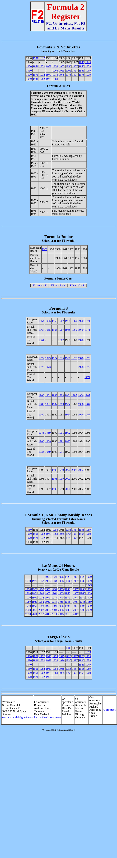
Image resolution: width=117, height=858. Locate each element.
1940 (29, 664)
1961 (35, 533)
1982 (42, 78)
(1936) (68, 581)
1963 (49, 533)
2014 (54, 614)
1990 (28, 605)
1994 (54, 605)
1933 (47, 581)
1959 (88, 66)
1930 (28, 581)
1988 (41, 432)
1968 (81, 70)
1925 (61, 576)
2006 (67, 609)
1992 (67, 432)
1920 (29, 656)
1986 (80, 395)
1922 (42, 656)
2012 (41, 614)
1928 (82, 576)
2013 (47, 614)
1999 (61, 469)
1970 (29, 74)
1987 (87, 395)
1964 (55, 70)
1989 (48, 432)
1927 (76, 576)
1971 (35, 74)
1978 (81, 74)
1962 (42, 533)
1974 (55, 74)
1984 (55, 78)
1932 (42, 58)
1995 (61, 605)
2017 (76, 614)
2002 (80, 469)
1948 (81, 62)
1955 (62, 66)
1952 (42, 66)
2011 (34, 614)
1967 (75, 70)
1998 (54, 469)
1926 (67, 576)
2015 (61, 614)
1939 (89, 581)
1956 (68, 66)
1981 (35, 78)
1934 (54, 581)
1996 (67, 605)
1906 (68, 648)
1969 (88, 70)
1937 (76, 581)
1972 (42, 74)
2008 (82, 609)
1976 (68, 74)
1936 (62, 660)
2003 (47, 609)
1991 (61, 432)
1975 (62, 74)
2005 (61, 609)
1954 (55, 66)
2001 (74, 469)
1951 (35, 66)
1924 (54, 576)
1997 (76, 605)
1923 (47, 576)
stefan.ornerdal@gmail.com (17, 717)
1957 (75, 66)
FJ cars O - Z (77, 285)
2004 (54, 609)
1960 (29, 70)
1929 (89, 576)
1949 (88, 62)
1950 (29, 66)
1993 (47, 605)
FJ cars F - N (58, 285)
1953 (49, 66)
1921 (35, 656)
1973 (49, 74)
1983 (49, 78)
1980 (29, 78)
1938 (82, 581)
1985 (74, 395)
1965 (62, 70)
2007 (76, 609)
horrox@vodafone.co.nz (47, 717)
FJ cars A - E (39, 285)
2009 (89, 609)
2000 (67, 469)
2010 (28, 614)
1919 (88, 652)
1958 (81, 66)
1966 (68, 70)
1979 (88, 74)
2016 (67, 614)
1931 (35, 58)
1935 (61, 581)
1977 (75, 74)
